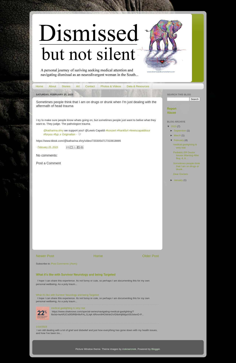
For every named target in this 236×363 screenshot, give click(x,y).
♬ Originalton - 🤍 (70, 134)
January (178, 180)
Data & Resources (138, 86)
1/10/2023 (41, 326)
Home (39, 86)
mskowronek (129, 349)
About (52, 86)
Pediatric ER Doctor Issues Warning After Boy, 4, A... (186, 155)
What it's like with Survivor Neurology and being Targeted (75, 274)
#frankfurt (123, 130)
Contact (90, 86)
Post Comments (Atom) (64, 263)
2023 (174, 126)
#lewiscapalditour (139, 130)
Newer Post (45, 256)
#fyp (56, 134)
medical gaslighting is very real (68, 308)
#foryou (48, 134)
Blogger (155, 349)
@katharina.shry (53, 130)
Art (78, 86)
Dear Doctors (180, 174)
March (177, 135)
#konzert (111, 130)
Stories (66, 86)
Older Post (150, 256)
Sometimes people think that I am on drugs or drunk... (186, 166)
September (180, 130)
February (179, 140)
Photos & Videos (111, 86)
